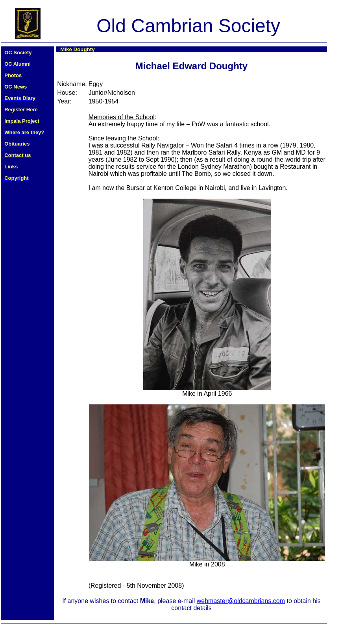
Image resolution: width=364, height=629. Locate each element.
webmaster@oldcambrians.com (241, 601)
